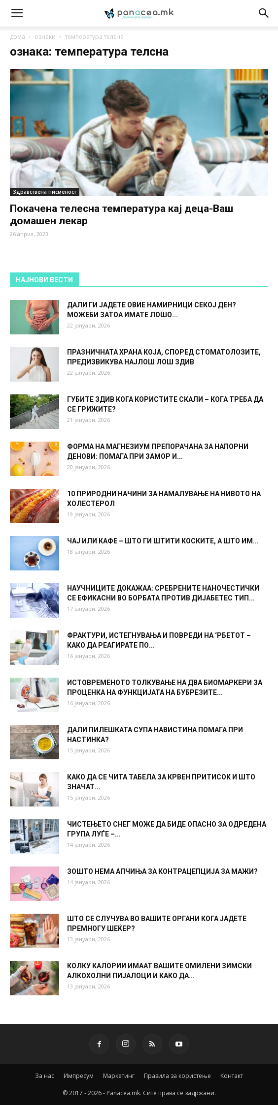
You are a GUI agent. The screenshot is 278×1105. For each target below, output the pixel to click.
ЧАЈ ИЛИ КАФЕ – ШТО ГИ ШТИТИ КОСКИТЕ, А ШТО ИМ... (163, 541)
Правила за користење (177, 1076)
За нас (44, 1076)
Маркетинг (119, 1076)
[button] (264, 13)
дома (17, 36)
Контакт (231, 1076)
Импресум (79, 1076)
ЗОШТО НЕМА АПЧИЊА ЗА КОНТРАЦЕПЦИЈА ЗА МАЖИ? (162, 871)
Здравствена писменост (44, 191)
